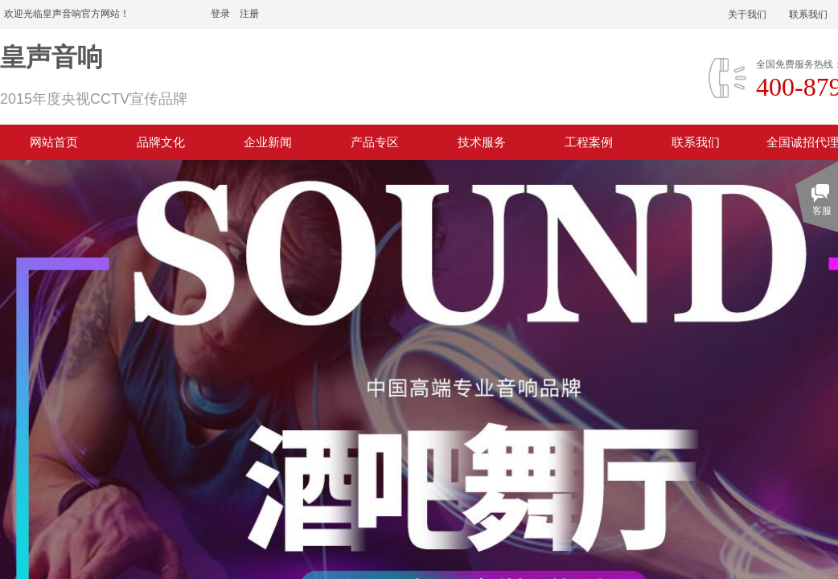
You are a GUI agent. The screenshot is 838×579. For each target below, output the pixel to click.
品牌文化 (161, 142)
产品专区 (375, 142)
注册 (249, 13)
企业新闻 (268, 142)
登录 (220, 13)
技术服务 (482, 142)
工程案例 (589, 142)
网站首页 (54, 142)
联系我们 (696, 142)
